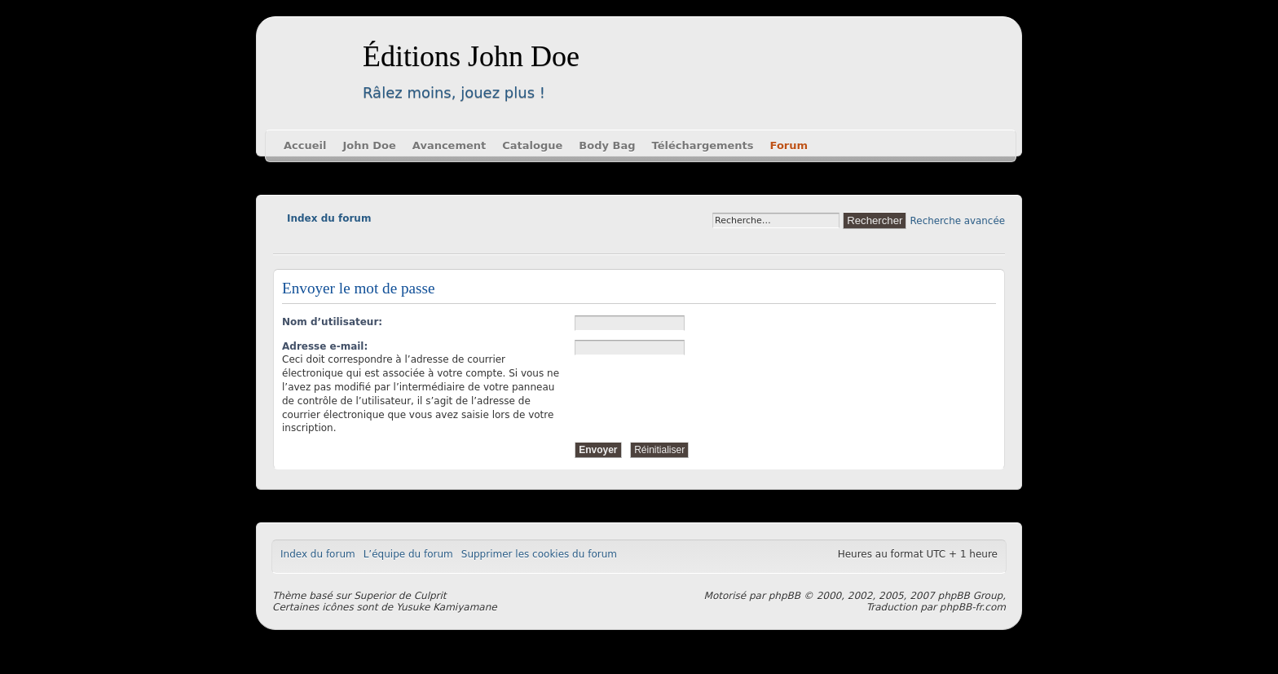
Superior (374, 595)
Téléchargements (703, 145)
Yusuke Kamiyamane (446, 607)
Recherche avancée (957, 221)
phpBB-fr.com (973, 607)
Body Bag (607, 145)
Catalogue (532, 145)
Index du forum (329, 218)
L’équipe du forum (408, 554)
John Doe (368, 145)
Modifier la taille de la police (285, 241)
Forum (789, 145)
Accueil (305, 145)
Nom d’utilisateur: (332, 322)
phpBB (784, 595)
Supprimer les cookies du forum (539, 554)
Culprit (430, 595)
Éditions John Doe (471, 56)
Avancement (449, 145)
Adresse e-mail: (325, 346)
